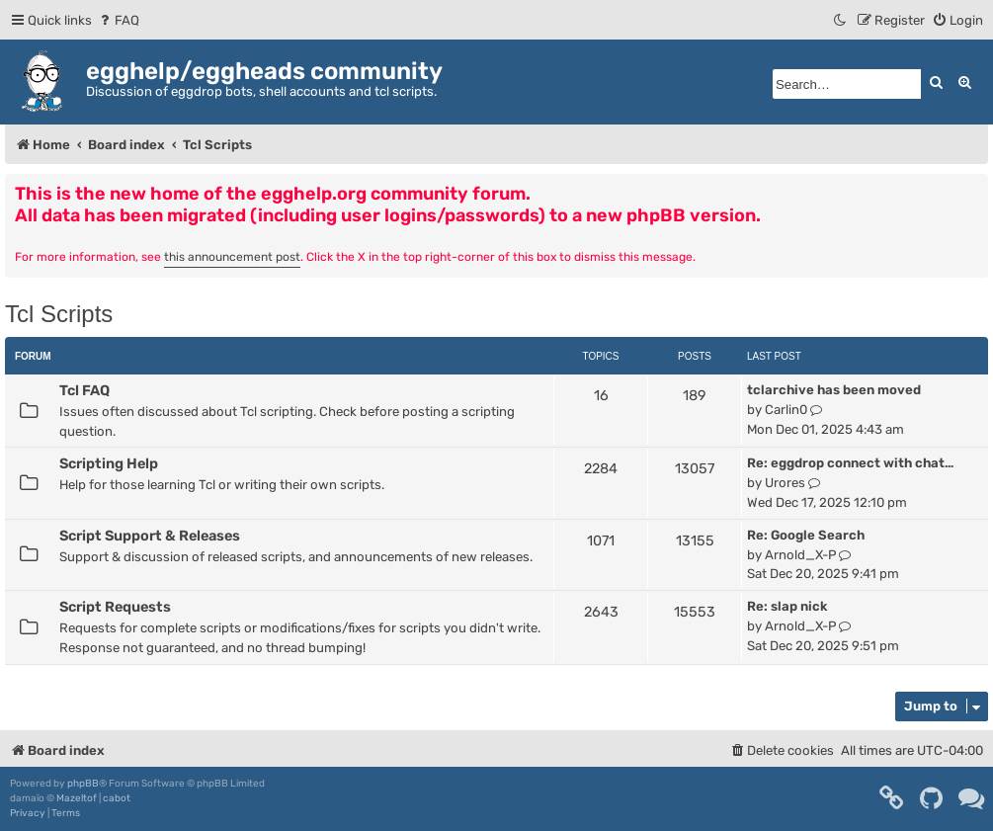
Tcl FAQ (84, 390)
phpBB (83, 783)
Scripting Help (108, 463)
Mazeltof (76, 798)
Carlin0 (786, 409)
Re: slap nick (787, 606)
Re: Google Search (806, 535)
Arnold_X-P (800, 554)
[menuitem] (118, 20)
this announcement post (232, 257)
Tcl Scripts (59, 313)
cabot (116, 798)
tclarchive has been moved (834, 389)
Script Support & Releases (149, 535)
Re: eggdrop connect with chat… (850, 463)
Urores (785, 482)
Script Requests (115, 607)
